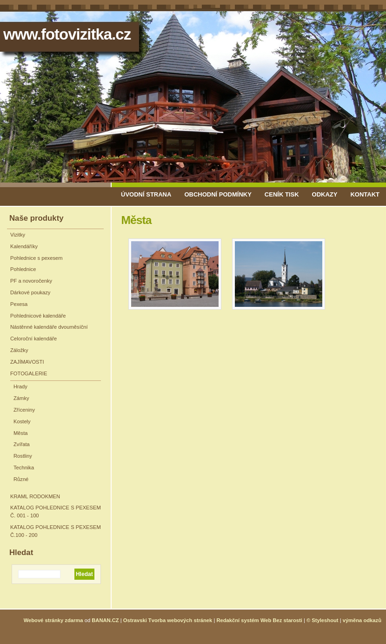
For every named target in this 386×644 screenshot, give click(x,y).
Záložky (19, 350)
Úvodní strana (146, 194)
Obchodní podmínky (217, 194)
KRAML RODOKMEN (35, 496)
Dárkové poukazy (30, 292)
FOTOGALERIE (28, 373)
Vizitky (17, 234)
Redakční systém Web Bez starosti (259, 620)
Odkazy (325, 194)
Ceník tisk (282, 194)
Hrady (20, 386)
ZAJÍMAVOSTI (27, 362)
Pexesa (18, 304)
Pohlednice (23, 269)
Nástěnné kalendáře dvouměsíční (49, 327)
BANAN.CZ (105, 620)
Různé (20, 479)
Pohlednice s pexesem (36, 258)
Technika (23, 467)
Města (20, 433)
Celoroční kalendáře (33, 338)
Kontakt (364, 194)
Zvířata (21, 444)
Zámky (21, 398)
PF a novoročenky (31, 281)
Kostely (22, 421)
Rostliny (22, 456)
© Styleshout (322, 620)
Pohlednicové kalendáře (38, 316)
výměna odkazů (362, 620)
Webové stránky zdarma (53, 620)
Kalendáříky (24, 246)
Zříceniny (24, 410)
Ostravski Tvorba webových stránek (168, 620)
